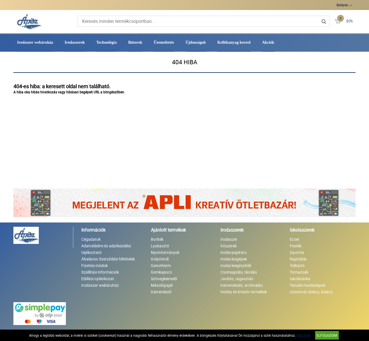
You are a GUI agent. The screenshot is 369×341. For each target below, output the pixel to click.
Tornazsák (299, 272)
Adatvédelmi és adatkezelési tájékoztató (106, 249)
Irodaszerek (75, 42)
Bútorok (135, 42)
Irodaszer (228, 239)
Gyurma (297, 252)
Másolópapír (162, 285)
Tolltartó (297, 265)
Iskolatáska (300, 278)
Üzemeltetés (164, 42)
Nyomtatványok (165, 252)
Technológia (106, 42)
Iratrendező (161, 291)
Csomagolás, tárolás (238, 272)
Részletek (304, 335)
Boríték (157, 239)
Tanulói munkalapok (307, 285)
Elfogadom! (327, 335)
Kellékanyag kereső (234, 42)
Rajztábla (298, 259)
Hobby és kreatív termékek (243, 291)
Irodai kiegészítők (235, 265)
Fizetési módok (94, 265)
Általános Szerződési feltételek (108, 259)
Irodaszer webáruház (35, 42)
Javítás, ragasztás (236, 278)
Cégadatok (91, 239)
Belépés (342, 5)
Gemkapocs (161, 272)
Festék (295, 245)
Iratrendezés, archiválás (241, 285)
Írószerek (228, 245)
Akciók (268, 42)
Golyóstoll (160, 259)
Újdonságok (196, 42)
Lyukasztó (160, 245)
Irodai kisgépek (233, 259)
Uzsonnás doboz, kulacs (311, 291)
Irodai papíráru (233, 252)
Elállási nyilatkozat (97, 278)
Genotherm (161, 265)
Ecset (294, 239)
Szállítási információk (100, 272)
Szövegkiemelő (164, 278)
